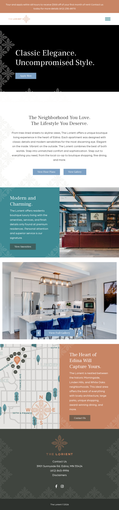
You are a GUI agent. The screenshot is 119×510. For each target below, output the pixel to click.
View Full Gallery (59, 333)
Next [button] (80, 333)
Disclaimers (59, 474)
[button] (107, 19)
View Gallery (75, 171)
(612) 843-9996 (59, 470)
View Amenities (23, 246)
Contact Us (80, 418)
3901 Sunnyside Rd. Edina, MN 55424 (59, 466)
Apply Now (26, 76)
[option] (59, 300)
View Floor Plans (46, 171)
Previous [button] (38, 333)
